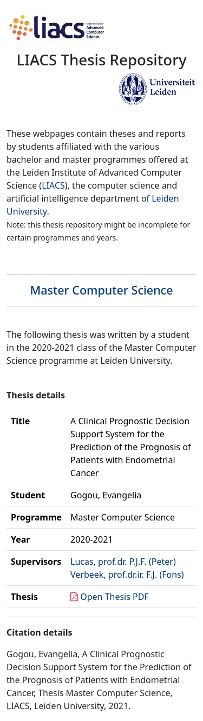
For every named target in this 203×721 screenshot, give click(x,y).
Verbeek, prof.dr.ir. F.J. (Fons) (127, 574)
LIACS (53, 185)
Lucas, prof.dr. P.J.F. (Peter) (123, 562)
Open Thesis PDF (114, 597)
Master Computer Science (101, 290)
